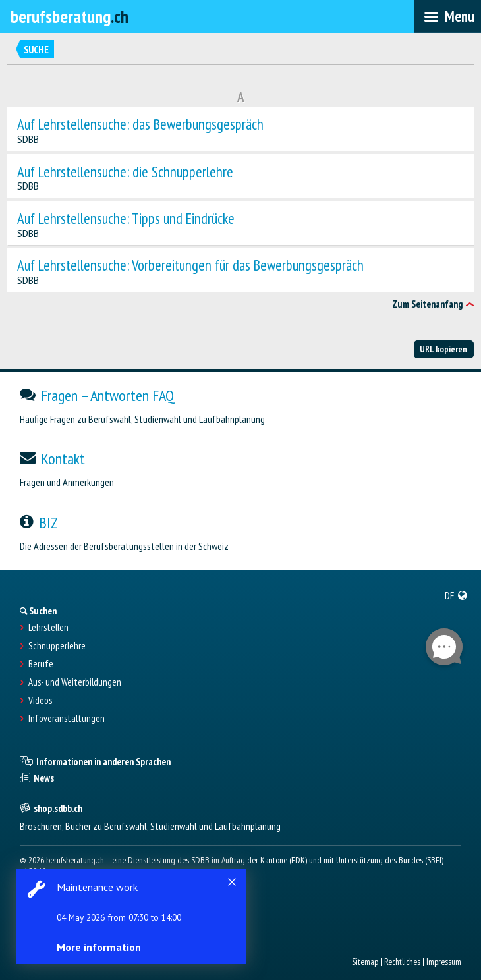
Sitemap (365, 961)
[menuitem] (456, 595)
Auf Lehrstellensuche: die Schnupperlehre (125, 172)
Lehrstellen (48, 628)
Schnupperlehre (57, 646)
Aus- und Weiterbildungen (74, 682)
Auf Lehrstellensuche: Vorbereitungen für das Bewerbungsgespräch (190, 266)
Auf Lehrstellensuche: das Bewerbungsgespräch (140, 125)
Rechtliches (402, 961)
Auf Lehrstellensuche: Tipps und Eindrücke (126, 219)
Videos (40, 701)
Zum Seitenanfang (427, 304)
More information (99, 947)
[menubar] (447, 16)
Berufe (40, 664)
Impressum (443, 961)
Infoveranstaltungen (66, 718)
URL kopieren (443, 349)
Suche (36, 49)
